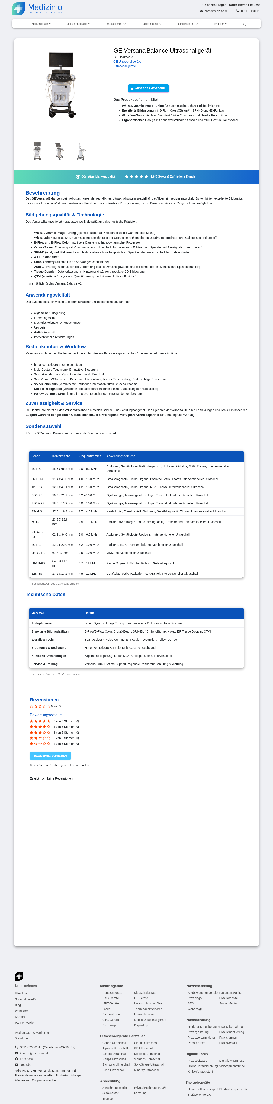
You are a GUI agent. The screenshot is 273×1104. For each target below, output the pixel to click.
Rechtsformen (197, 1043)
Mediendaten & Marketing (32, 1032)
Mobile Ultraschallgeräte (150, 1020)
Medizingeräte (40, 23)
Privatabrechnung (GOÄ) (150, 1087)
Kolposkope (142, 1025)
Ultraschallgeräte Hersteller (122, 1036)
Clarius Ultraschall (146, 1043)
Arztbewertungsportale (203, 992)
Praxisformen (228, 1037)
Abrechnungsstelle (114, 1087)
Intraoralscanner (145, 1014)
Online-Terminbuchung (203, 1066)
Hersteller (218, 23)
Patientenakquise (230, 992)
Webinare (21, 1011)
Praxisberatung (149, 23)
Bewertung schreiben (50, 755)
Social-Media (228, 1003)
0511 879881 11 (250, 11)
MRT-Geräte (110, 1003)
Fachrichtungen (185, 23)
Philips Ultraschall (114, 1059)
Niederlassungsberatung (204, 1026)
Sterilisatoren (111, 1014)
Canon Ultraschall (114, 1043)
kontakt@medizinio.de (34, 1053)
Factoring (140, 1093)
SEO (191, 1003)
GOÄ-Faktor (110, 1093)
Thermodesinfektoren (148, 1009)
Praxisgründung (198, 1032)
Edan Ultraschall (113, 1070)
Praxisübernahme (231, 1026)
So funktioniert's (25, 999)
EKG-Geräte (110, 998)
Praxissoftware (113, 23)
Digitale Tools (197, 1054)
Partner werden (25, 1022)
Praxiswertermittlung (201, 1037)
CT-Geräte (141, 998)
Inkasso (107, 1098)
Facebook (26, 1059)
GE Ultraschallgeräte (127, 61)
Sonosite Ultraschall (147, 1054)
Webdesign (195, 1009)
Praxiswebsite (228, 998)
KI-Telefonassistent (200, 1071)
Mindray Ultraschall (147, 1070)
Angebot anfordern (148, 88)
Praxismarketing (199, 986)
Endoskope (109, 1025)
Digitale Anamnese (231, 1060)
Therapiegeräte (198, 1082)
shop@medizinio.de (216, 11)
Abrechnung (110, 1081)
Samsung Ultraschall (116, 1064)
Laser (106, 1009)
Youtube (25, 1065)
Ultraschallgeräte (124, 66)
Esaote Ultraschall (114, 1054)
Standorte (21, 1038)
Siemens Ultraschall (147, 1059)
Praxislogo (195, 998)
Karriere (20, 1017)
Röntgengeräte (112, 992)
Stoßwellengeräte (199, 1094)
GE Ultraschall (143, 1048)
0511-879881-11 (31, 1047)
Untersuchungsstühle (148, 1003)
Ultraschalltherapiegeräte (204, 1089)
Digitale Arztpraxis (76, 23)
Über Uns (21, 993)
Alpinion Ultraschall (115, 1048)
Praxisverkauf (228, 1043)
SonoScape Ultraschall (149, 1064)
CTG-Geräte (110, 1020)
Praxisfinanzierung (231, 1032)
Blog (18, 1005)
